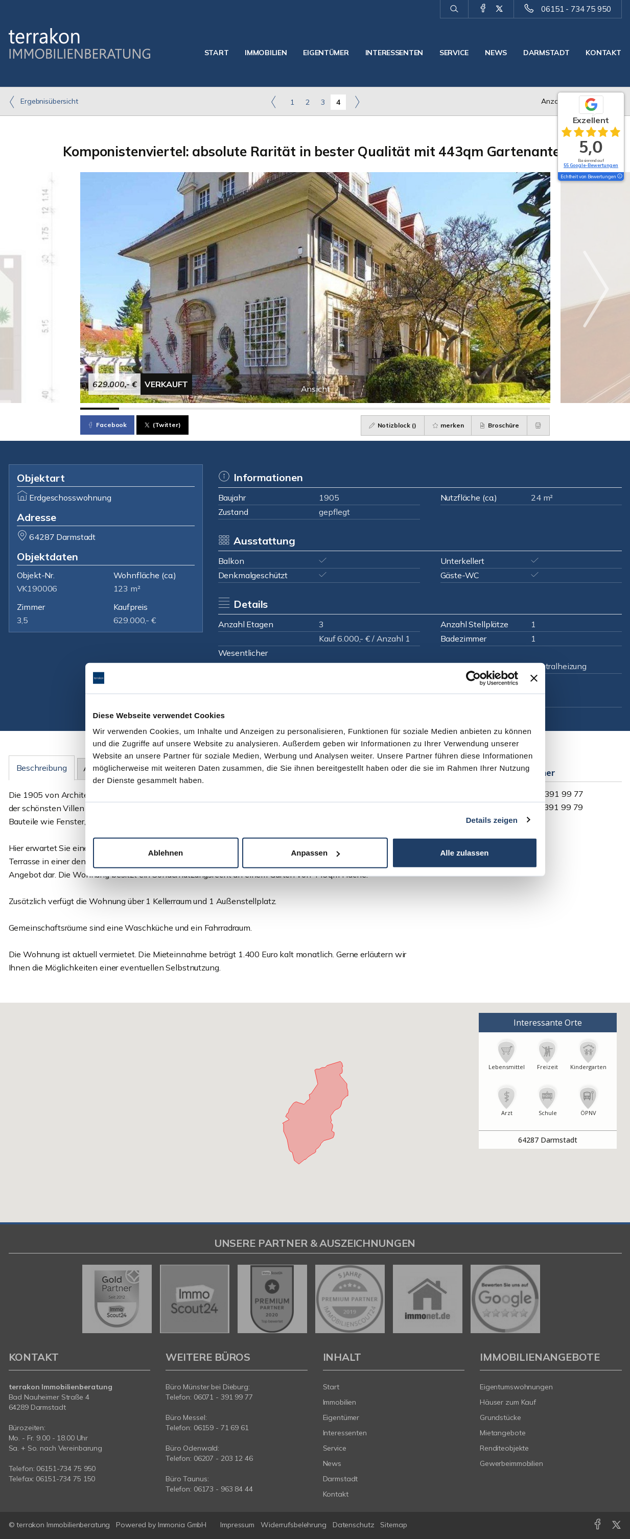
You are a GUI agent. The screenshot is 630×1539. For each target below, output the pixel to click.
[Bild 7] (334, 409)
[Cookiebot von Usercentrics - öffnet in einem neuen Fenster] (473, 677)
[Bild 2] (138, 409)
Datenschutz (354, 1524)
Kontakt (603, 52)
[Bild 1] (100, 409)
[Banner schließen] (534, 677)
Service (454, 52)
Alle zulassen (464, 852)
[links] (273, 101)
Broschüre (499, 425)
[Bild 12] (530, 409)
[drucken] (538, 425)
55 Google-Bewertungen (591, 165)
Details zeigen (492, 819)
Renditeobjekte (504, 1448)
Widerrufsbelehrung (293, 1524)
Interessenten (394, 52)
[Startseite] (80, 43)
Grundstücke (500, 1417)
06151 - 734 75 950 (576, 9)
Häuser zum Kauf (508, 1402)
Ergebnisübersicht (43, 101)
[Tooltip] (619, 176)
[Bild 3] (178, 409)
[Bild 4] (217, 409)
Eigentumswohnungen (516, 1386)
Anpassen (315, 852)
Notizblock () (392, 425)
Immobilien (266, 52)
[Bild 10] (452, 409)
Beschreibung (41, 768)
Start (216, 52)
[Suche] (454, 9)
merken (447, 425)
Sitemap (393, 1524)
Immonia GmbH (182, 1524)
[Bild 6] (295, 409)
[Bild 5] (256, 409)
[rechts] (357, 101)
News (496, 52)
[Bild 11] (491, 409)
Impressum (237, 1524)
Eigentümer (325, 52)
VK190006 (37, 588)
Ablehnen (165, 852)
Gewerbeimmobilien (511, 1463)
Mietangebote (503, 1432)
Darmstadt (546, 52)
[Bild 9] (413, 409)
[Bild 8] (373, 409)
